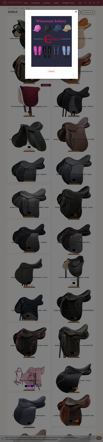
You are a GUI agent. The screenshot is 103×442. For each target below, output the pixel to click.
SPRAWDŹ (51, 71)
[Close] (76, 11)
